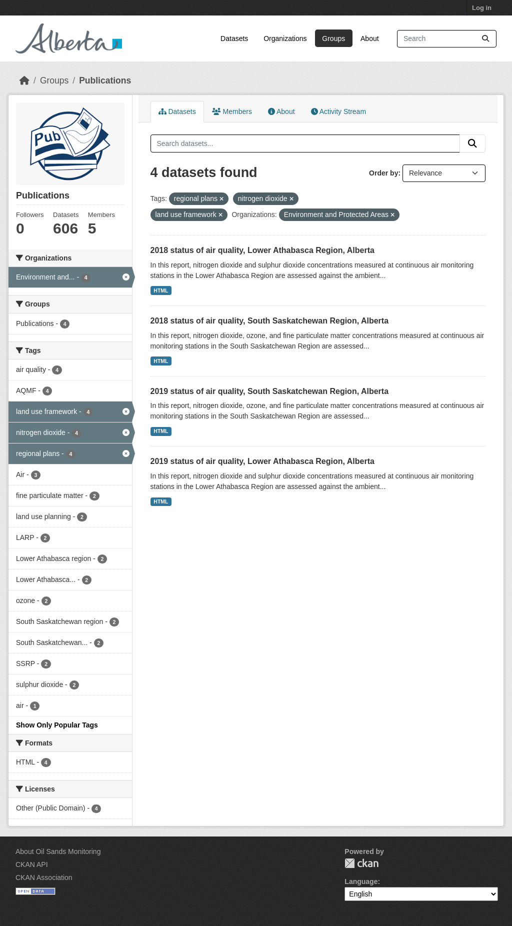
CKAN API (32, 864)
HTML (161, 291)
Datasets (234, 38)
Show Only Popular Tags (57, 725)
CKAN (361, 863)
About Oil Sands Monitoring (58, 852)
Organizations (285, 38)
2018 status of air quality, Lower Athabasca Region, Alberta (262, 250)
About (369, 38)
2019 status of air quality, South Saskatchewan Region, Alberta (269, 391)
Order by (383, 173)
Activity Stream (338, 112)
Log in (482, 8)
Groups (333, 38)
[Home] (25, 81)
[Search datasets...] (446, 39)
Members (232, 112)
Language (361, 882)
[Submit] (486, 39)
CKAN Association (44, 878)
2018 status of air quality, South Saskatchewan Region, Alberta (269, 320)
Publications (105, 81)
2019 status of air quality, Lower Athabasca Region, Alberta (262, 461)
